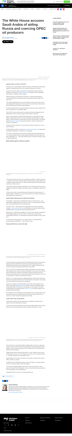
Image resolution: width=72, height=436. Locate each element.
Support (45, 11)
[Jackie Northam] (4, 390)
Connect (38, 11)
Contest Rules (42, 422)
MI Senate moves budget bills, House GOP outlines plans (60, 57)
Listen (32, 11)
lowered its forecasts (16, 210)
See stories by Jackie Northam (15, 394)
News (2, 11)
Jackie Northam (10, 39)
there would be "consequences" (31, 131)
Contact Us (27, 420)
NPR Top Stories (9, 378)
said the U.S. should (28, 291)
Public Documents (28, 425)
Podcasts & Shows (16, 11)
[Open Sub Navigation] (4, 11)
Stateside (8, 11)
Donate (68, 3)
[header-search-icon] (55, 2)
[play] (2, 8)
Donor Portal (60, 2)
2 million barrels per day (24, 95)
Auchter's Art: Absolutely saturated (59, 51)
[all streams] (67, 8)
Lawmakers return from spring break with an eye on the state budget (60, 46)
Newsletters (53, 11)
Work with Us (27, 422)
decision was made (15, 123)
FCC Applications (58, 422)
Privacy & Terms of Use (59, 420)
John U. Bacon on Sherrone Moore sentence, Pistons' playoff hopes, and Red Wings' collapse (61, 39)
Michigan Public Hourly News (45, 420)
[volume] (6, 8)
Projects (26, 11)
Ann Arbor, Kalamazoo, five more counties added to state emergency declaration (61, 26)
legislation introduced (20, 288)
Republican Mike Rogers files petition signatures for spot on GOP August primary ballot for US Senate (61, 32)
